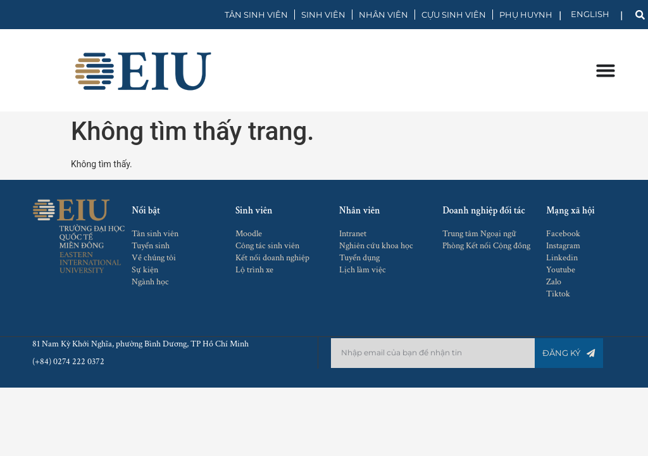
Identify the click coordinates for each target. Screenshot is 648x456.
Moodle (248, 233)
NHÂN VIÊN (383, 15)
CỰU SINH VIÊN (453, 15)
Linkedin (562, 257)
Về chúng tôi (154, 257)
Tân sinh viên (155, 233)
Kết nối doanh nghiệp (272, 257)
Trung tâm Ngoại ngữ (479, 233)
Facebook (563, 233)
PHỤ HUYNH (525, 15)
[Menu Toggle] (605, 71)
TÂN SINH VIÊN (256, 15)
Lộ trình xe (254, 270)
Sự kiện (145, 270)
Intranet (352, 233)
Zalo (553, 282)
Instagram (563, 245)
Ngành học (150, 282)
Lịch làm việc (362, 270)
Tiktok (558, 294)
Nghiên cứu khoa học (376, 245)
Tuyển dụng (359, 257)
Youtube (560, 270)
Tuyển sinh (151, 245)
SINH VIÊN (323, 15)
